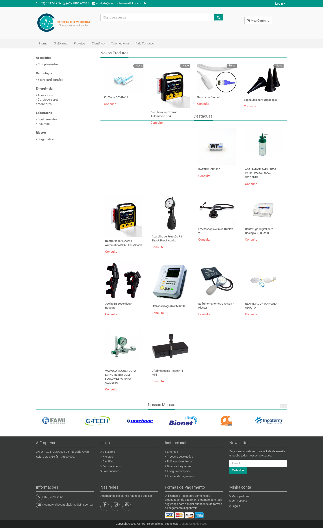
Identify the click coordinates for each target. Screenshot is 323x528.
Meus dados (239, 501)
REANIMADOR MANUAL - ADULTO (261, 305)
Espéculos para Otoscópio (260, 99)
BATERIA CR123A (209, 169)
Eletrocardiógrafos (49, 79)
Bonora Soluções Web (193, 523)
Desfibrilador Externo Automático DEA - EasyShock (123, 243)
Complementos (47, 64)
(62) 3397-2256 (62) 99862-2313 (62, 3)
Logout (236, 506)
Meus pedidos (240, 496)
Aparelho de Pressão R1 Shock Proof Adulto (167, 238)
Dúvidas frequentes (179, 466)
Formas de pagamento (181, 476)
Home (43, 43)
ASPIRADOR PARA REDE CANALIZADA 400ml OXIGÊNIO (260, 173)
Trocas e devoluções (180, 456)
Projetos (79, 43)
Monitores (44, 104)
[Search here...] (157, 17)
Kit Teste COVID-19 (116, 97)
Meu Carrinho (258, 20)
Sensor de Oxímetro (209, 97)
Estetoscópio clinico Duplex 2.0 (215, 231)
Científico (98, 43)
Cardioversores (47, 99)
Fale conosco (111, 471)
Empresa (172, 451)
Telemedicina (120, 43)
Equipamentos (47, 119)
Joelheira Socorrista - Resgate (118, 305)
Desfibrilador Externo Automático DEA (163, 114)
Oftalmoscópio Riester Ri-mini (168, 372)
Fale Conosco (145, 43)
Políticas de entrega (179, 461)
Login (280, 3)
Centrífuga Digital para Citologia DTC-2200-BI (259, 231)
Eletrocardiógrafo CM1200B (169, 306)
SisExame (60, 43)
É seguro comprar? (178, 471)
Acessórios (44, 95)
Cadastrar (238, 470)
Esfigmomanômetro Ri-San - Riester (216, 305)
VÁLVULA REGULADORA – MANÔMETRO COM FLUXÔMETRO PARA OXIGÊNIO (122, 377)
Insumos (43, 123)
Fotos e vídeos (112, 466)
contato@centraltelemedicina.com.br (119, 3)
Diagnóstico (45, 139)
